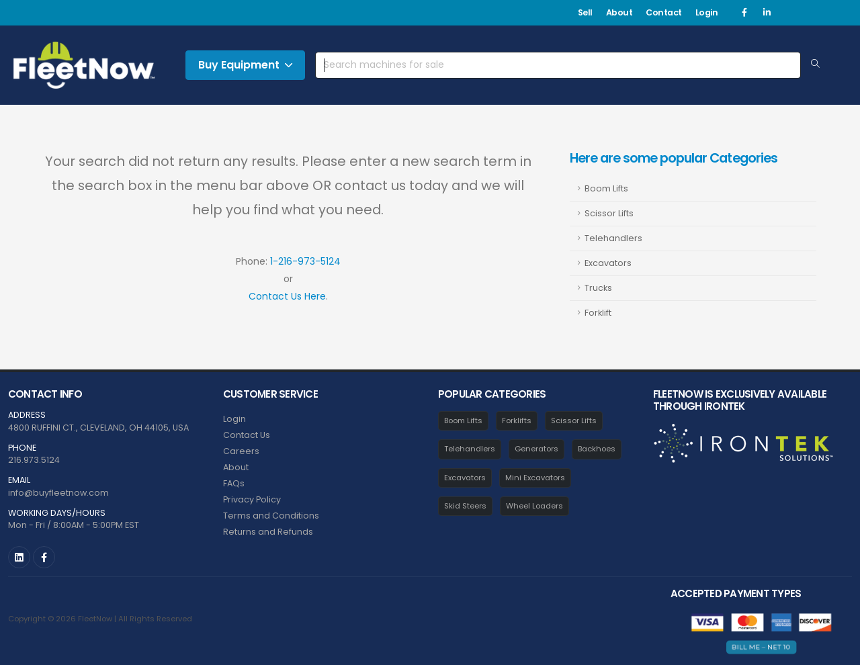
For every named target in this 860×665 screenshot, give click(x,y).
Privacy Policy (252, 499)
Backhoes (596, 448)
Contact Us (246, 435)
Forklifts (516, 420)
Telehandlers (613, 238)
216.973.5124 (34, 460)
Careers (241, 451)
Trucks (598, 288)
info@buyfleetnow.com (58, 492)
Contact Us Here (287, 296)
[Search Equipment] (815, 64)
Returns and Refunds (268, 531)
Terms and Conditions (271, 515)
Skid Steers (465, 505)
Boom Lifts (606, 188)
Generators (536, 448)
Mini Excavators (535, 477)
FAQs (234, 483)
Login (706, 12)
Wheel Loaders (534, 505)
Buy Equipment (245, 65)
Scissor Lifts (609, 213)
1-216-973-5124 (305, 261)
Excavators (608, 263)
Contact (664, 12)
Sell (585, 12)
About (619, 12)
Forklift (598, 312)
